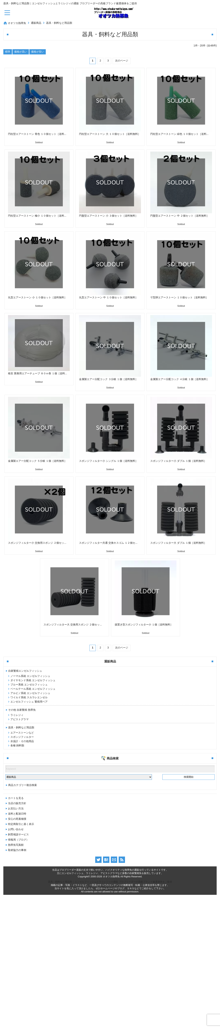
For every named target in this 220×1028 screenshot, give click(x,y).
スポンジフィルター (22, 736)
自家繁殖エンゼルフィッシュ (25, 670)
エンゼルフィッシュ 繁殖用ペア (29, 701)
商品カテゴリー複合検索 (22, 918)
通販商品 (36, 22)
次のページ (121, 60)
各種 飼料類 (17, 745)
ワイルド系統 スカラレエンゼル (29, 697)
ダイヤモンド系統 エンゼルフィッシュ (32, 680)
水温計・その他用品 (22, 741)
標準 (7, 51)
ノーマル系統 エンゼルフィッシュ (30, 675)
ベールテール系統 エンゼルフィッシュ (32, 688)
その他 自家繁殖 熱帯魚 (22, 709)
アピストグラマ (19, 719)
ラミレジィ (16, 715)
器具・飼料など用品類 (59, 22)
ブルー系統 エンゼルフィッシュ (29, 684)
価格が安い (37, 51)
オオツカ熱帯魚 (17, 23)
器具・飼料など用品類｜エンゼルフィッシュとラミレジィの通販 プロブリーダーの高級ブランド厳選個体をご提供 (110, 1015)
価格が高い (20, 51)
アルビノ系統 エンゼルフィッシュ (30, 693)
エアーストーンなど (22, 732)
